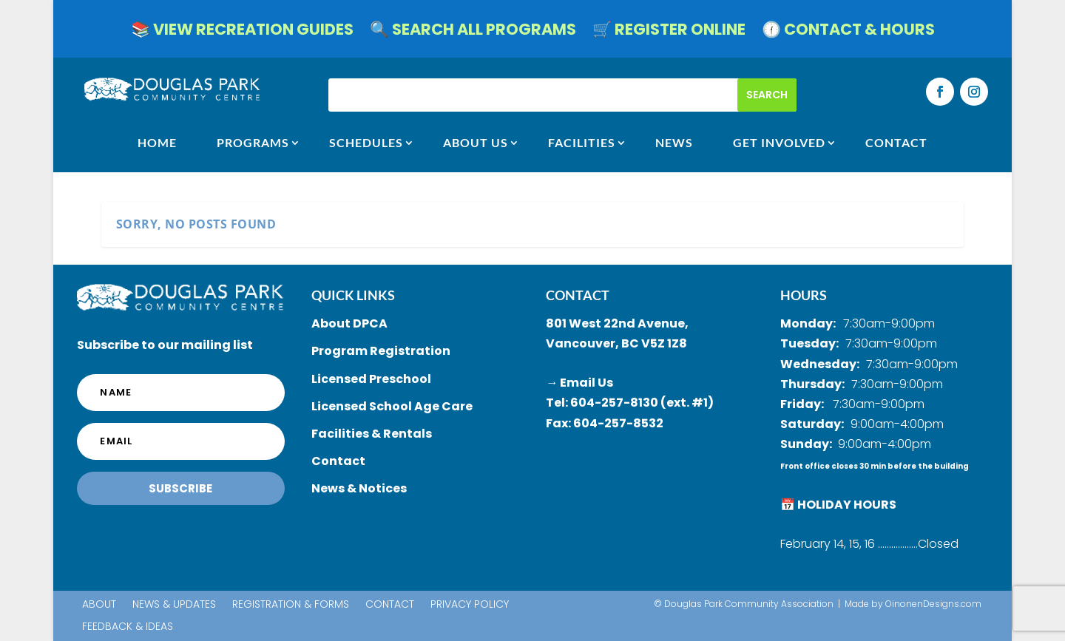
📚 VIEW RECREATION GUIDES (242, 32)
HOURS (803, 295)
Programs (253, 143)
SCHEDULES (366, 143)
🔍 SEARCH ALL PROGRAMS (473, 32)
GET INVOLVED (779, 143)
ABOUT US (475, 143)
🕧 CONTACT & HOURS (848, 32)
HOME (157, 143)
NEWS (674, 143)
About (99, 605)
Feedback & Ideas (127, 627)
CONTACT (896, 143)
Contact (389, 605)
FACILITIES (581, 143)
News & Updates (174, 605)
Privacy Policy (469, 605)
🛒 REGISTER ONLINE (669, 32)
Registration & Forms (290, 605)
